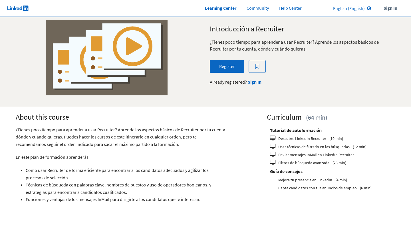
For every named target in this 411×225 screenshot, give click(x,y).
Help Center (290, 8)
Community (258, 8)
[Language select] (336, 8)
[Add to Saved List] (257, 66)
